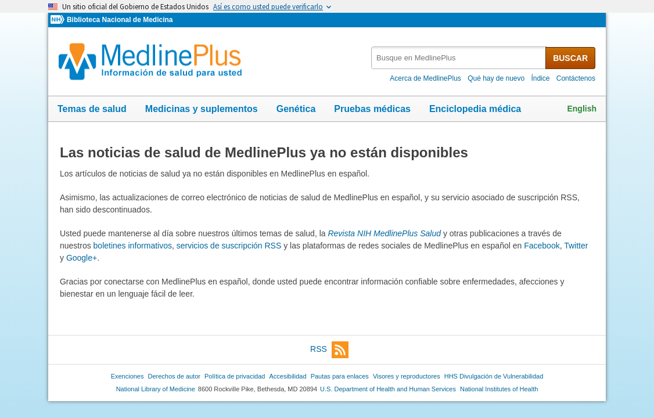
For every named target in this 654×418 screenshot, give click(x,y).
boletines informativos (133, 245)
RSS (329, 349)
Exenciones (127, 376)
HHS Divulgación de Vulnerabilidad (494, 376)
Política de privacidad (234, 376)
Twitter (576, 245)
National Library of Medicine (155, 388)
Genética (296, 109)
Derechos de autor (174, 376)
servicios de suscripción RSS (229, 245)
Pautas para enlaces (340, 376)
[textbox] (459, 57)
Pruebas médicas (372, 109)
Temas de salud (92, 109)
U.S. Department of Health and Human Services (388, 388)
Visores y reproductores (406, 376)
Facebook (541, 245)
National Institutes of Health (499, 388)
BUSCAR (570, 58)
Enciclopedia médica (475, 109)
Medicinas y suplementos (201, 109)
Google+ (81, 257)
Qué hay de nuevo (496, 78)
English (581, 108)
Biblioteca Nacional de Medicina (120, 20)
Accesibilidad (287, 376)
